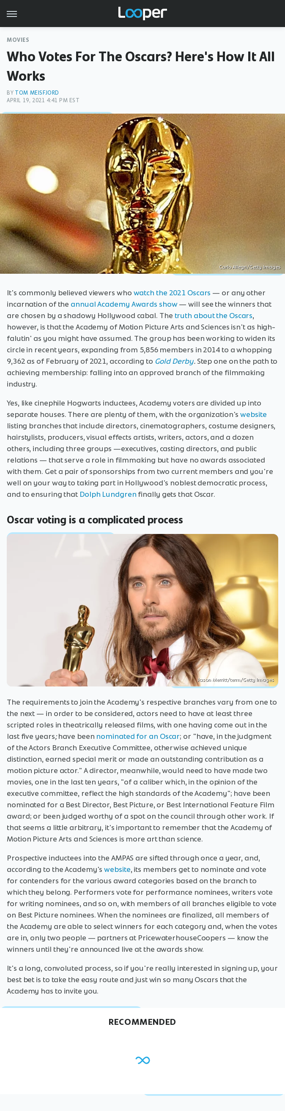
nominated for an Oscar (138, 736)
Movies (18, 40)
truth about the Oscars (214, 315)
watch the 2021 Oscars (172, 293)
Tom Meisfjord (37, 92)
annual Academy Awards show (124, 304)
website (253, 414)
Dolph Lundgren (108, 494)
